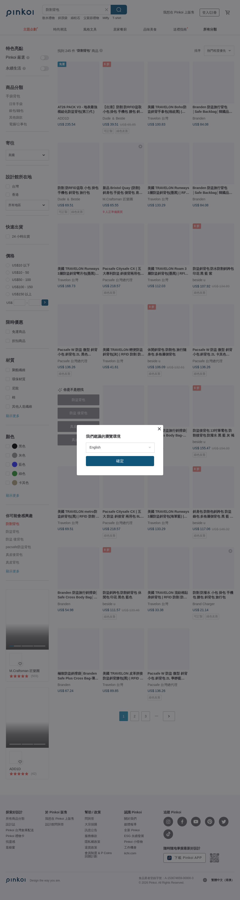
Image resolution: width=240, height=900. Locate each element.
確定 (120, 461)
